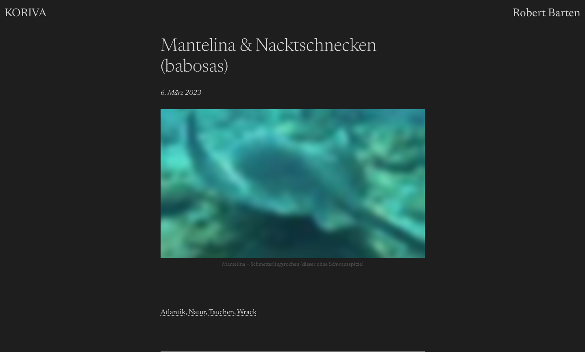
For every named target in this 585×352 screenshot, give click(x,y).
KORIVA (25, 13)
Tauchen (221, 312)
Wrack (247, 312)
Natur (197, 312)
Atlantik (173, 312)
